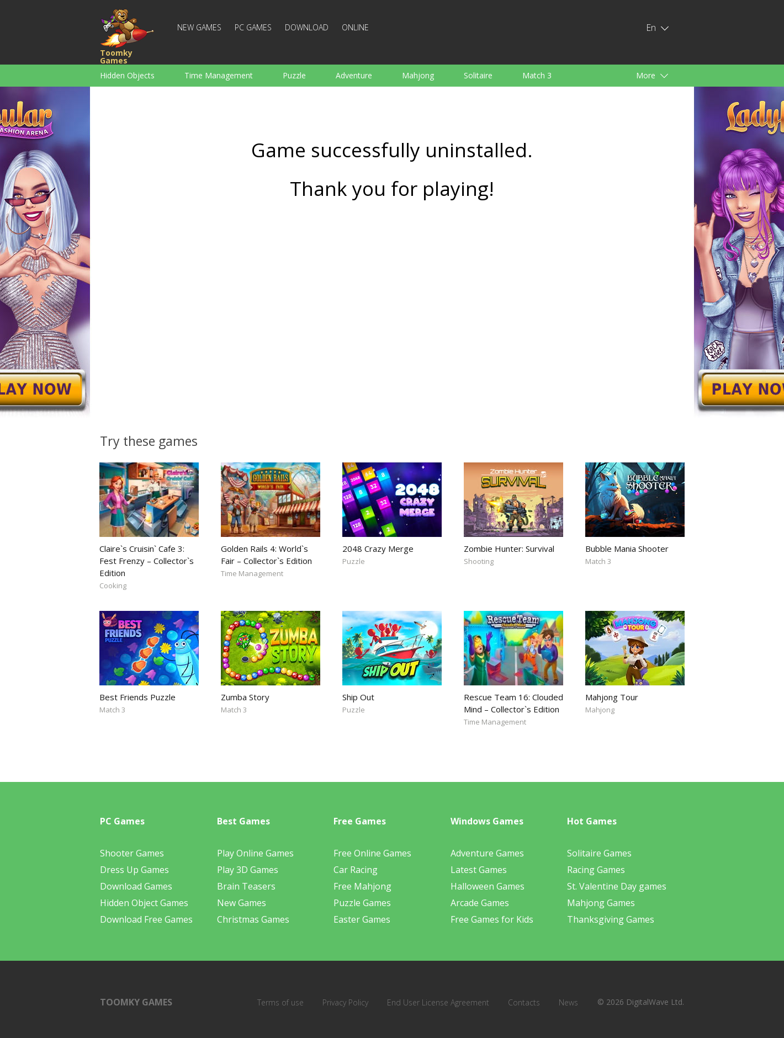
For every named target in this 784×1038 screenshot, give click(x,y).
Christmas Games (253, 919)
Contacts (524, 1002)
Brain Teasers (246, 886)
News (568, 1002)
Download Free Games (146, 919)
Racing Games (596, 870)
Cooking (112, 585)
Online (355, 27)
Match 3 (537, 75)
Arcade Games (480, 903)
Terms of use (280, 1002)
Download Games (136, 886)
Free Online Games (372, 853)
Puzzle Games (362, 903)
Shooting (479, 561)
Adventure (354, 75)
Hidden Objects (127, 75)
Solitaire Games (599, 853)
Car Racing (355, 870)
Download (307, 27)
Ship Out (358, 696)
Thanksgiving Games (610, 919)
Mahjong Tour (611, 696)
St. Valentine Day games (616, 886)
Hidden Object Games (144, 903)
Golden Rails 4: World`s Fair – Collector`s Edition (266, 554)
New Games (199, 27)
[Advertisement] (392, 313)
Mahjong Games (601, 903)
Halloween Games (488, 886)
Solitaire (478, 75)
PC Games (253, 27)
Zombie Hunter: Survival (509, 548)
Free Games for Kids (492, 919)
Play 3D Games (247, 870)
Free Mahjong (362, 886)
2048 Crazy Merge (378, 548)
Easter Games (361, 919)
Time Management (218, 75)
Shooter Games (132, 853)
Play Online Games (255, 853)
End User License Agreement (438, 1002)
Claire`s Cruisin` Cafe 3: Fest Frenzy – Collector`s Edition (146, 560)
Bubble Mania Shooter (627, 548)
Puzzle (294, 75)
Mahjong (418, 75)
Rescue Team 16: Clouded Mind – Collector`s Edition (513, 703)
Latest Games (479, 870)
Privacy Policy (345, 1002)
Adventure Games (487, 853)
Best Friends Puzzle (137, 696)
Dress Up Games (134, 870)
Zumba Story (245, 696)
